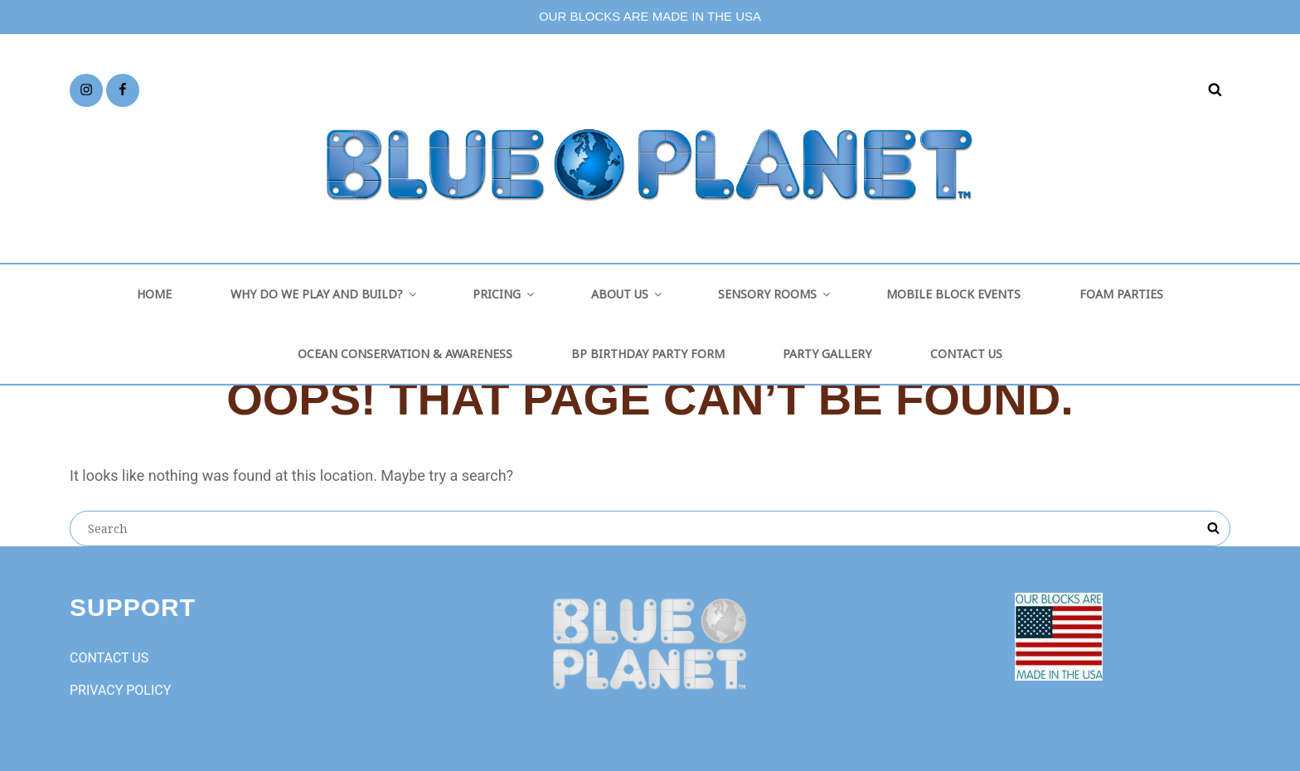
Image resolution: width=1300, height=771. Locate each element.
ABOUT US (627, 294)
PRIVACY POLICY (120, 690)
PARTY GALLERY (827, 353)
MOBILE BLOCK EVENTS (953, 294)
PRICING (504, 294)
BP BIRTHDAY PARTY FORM (648, 353)
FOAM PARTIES (1121, 294)
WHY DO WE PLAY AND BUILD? (324, 294)
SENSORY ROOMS (775, 294)
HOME (154, 294)
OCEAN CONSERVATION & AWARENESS (405, 353)
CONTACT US (966, 353)
